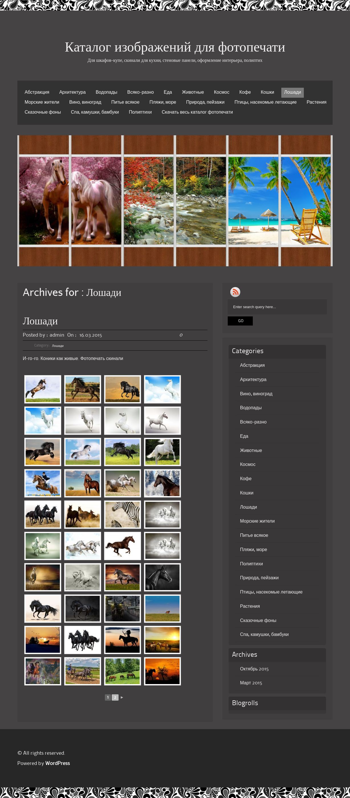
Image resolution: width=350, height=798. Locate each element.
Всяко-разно (140, 92)
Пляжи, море (162, 102)
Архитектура (72, 92)
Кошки (267, 92)
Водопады (106, 92)
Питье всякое (125, 102)
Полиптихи (140, 112)
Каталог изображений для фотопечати (175, 48)
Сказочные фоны (43, 112)
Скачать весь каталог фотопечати (197, 112)
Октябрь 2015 (254, 669)
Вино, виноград (85, 102)
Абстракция (37, 92)
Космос (221, 92)
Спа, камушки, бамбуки (95, 112)
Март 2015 (251, 683)
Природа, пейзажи (205, 102)
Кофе (245, 92)
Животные (193, 92)
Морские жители (42, 102)
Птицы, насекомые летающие (266, 102)
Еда (168, 92)
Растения (317, 102)
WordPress (57, 763)
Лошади (292, 92)
